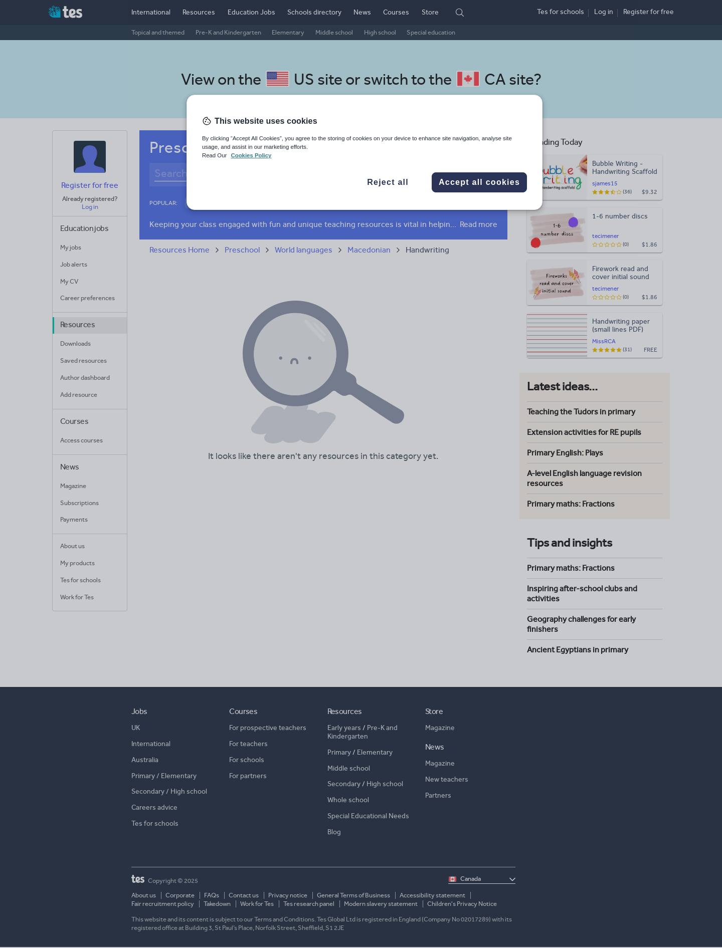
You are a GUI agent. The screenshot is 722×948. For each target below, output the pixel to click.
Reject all (388, 182)
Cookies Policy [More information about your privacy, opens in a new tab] (251, 155)
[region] (365, 152)
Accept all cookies (479, 182)
